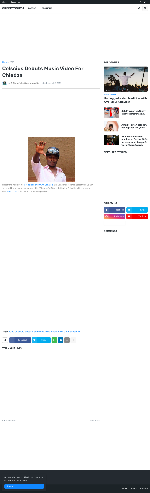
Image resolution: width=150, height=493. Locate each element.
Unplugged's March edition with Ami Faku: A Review (125, 100)
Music (54, 332)
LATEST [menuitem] (32, 8)
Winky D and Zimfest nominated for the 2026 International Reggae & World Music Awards (134, 140)
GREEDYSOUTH (13, 8)
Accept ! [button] (10, 486)
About (4, 2)
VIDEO (61, 332)
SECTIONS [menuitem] (47, 8)
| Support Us (15, 2)
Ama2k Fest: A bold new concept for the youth (134, 126)
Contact (144, 488)
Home (5, 62)
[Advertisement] (75, 37)
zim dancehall (73, 332)
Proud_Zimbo (12, 191)
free (47, 332)
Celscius (19, 332)
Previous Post (10, 421)
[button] (139, 8)
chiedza (29, 332)
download (39, 332)
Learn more (21, 480)
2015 (12, 62)
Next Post (94, 421)
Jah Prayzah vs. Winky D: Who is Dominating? (133, 112)
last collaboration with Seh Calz (38, 185)
